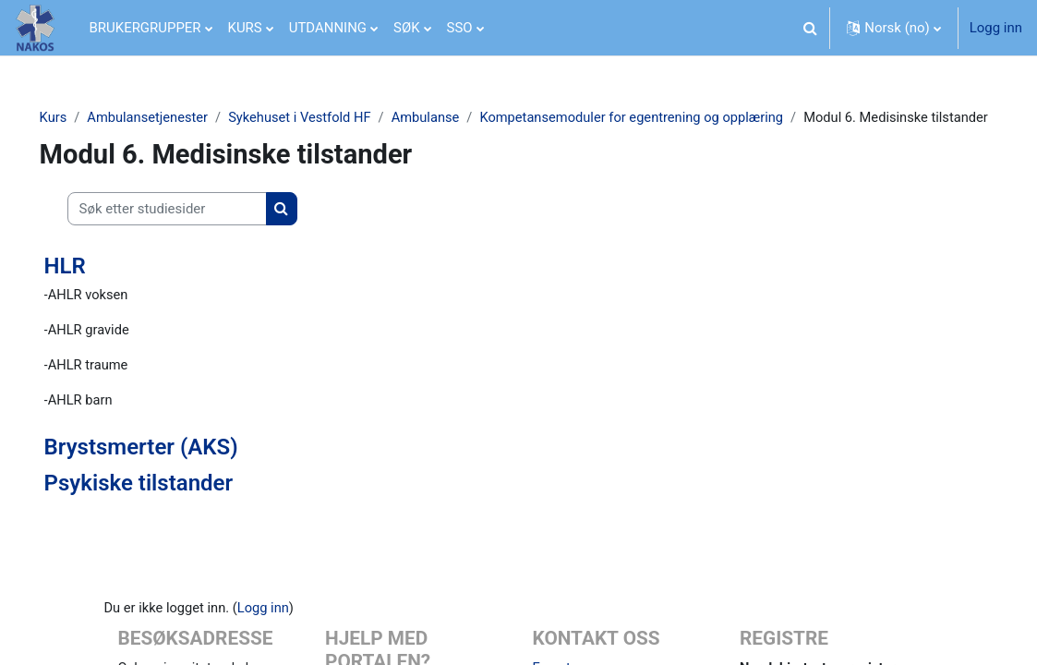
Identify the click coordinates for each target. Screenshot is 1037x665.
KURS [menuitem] (245, 27)
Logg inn (996, 27)
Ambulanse (458, 117)
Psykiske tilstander (164, 506)
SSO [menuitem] (460, 27)
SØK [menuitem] (406, 27)
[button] (810, 27)
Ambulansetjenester (175, 117)
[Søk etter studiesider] (193, 230)
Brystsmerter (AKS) (167, 470)
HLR (91, 287)
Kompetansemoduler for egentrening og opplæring (668, 117)
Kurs (79, 117)
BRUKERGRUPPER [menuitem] (145, 27)
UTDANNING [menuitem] (328, 27)
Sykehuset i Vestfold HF (331, 117)
